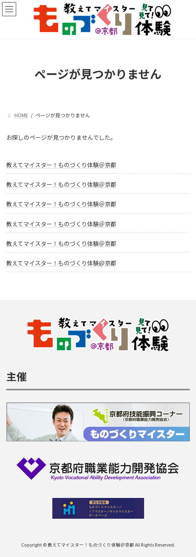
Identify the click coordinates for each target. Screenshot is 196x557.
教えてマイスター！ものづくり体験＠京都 (61, 165)
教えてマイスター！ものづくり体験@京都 (61, 263)
